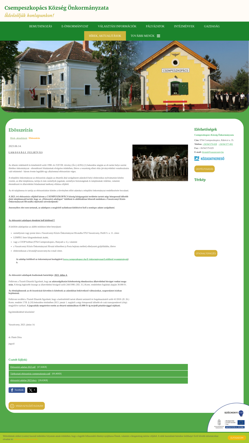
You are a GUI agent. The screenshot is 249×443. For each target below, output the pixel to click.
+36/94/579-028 (210, 144)
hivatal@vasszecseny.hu (213, 152)
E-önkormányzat (75, 26)
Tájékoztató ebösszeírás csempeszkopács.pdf (30, 373)
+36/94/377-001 (226, 144)
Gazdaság (212, 26)
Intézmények (184, 26)
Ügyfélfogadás (204, 168)
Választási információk (117, 26)
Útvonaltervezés (206, 253)
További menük (145, 35)
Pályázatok (155, 26)
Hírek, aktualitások (105, 35)
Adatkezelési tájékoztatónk (26, 439)
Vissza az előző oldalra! (29, 405)
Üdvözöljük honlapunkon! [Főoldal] (57, 11)
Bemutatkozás (40, 26)
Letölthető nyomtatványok (116, 259)
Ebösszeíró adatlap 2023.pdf (23, 367)
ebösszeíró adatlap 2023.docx (23, 380)
